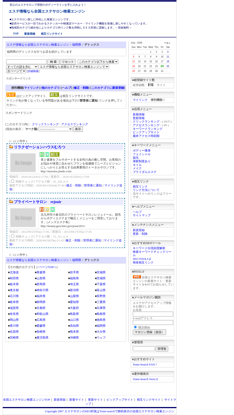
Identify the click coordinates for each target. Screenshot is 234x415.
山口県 (74, 319)
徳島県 (101, 319)
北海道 (14, 272)
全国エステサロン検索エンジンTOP (26, 399)
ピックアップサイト (146, 132)
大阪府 (74, 308)
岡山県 (14, 319)
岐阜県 (14, 302)
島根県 (101, 314)
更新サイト (95, 399)
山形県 (41, 278)
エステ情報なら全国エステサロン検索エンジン (46, 11)
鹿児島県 (42, 337)
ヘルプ (137, 212)
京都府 (41, 308)
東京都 (14, 290)
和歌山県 (42, 314)
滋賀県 (14, 308)
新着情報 (139, 114)
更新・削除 (140, 233)
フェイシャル (142, 154)
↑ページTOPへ (46, 267)
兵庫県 (101, 308)
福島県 (74, 278)
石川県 (14, 296)
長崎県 (41, 331)
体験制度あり (142, 161)
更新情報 (139, 118)
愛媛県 (41, 325)
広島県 (41, 319)
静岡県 (41, 302)
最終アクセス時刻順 (146, 136)
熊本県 (74, 331)
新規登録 (29, 33)
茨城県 (101, 278)
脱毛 (136, 157)
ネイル (137, 165)
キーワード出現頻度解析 (149, 248)
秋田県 (14, 278)
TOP (16, 33)
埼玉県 (74, 284)
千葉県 (101, 284)
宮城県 (101, 272)
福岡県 (76, 44)
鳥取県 (74, 314)
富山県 (101, 290)
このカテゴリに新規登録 (107, 87)
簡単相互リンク (143, 262)
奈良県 (14, 314)
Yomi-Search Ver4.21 (145, 379)
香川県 (14, 325)
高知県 (74, 325)
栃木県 (14, 284)
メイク (137, 168)
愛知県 (74, 302)
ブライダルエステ (145, 172)
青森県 (41, 272)
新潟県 (74, 290)
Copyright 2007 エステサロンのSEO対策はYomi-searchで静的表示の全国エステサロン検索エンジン (109, 411)
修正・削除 (81, 87)
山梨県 (74, 296)
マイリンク (140, 100)
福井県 (41, 296)
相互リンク (140, 186)
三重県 (101, 302)
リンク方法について (146, 190)
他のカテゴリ (50, 87)
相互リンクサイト (52, 33)
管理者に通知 (93, 185)
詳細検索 (33, 71)
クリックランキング (146, 121)
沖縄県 (74, 337)
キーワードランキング (147, 129)
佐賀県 (14, 331)
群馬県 (41, 284)
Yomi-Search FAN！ (145, 364)
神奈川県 (42, 290)
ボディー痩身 (142, 150)
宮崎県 (14, 337)
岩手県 (74, 272)
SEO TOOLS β (142, 259)
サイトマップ (142, 215)
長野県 (101, 296)
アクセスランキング (146, 125)
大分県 (101, 331)
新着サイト (76, 399)
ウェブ (101, 337)
